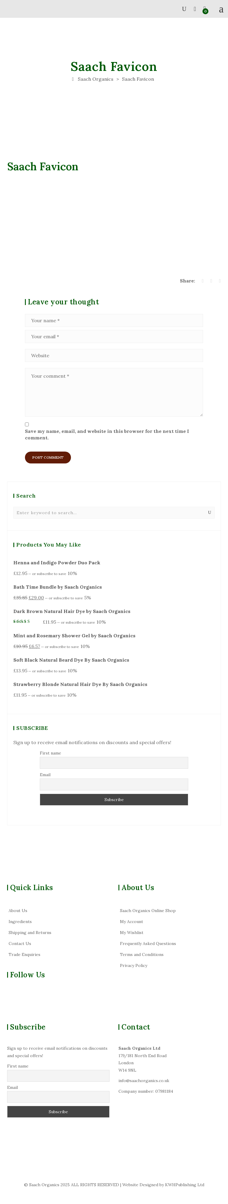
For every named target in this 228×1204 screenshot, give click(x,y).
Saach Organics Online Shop (148, 910)
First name (50, 753)
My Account (131, 921)
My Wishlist (131, 932)
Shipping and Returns (30, 932)
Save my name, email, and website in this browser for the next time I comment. (107, 434)
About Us (18, 910)
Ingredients (20, 921)
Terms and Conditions (142, 954)
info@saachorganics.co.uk (143, 1080)
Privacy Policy (133, 965)
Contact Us (20, 943)
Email (45, 774)
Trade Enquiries (24, 954)
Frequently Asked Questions (148, 943)
